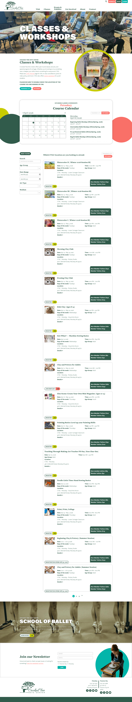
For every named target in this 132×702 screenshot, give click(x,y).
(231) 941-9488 (104, 683)
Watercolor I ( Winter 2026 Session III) (73, 220)
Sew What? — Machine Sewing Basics (73, 336)
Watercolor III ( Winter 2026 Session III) (74, 191)
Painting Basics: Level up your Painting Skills (76, 422)
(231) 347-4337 (93, 683)
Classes (47, 9)
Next (82, 595)
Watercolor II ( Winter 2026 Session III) (74, 162)
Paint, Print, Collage (65, 509)
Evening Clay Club (65, 278)
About (82, 9)
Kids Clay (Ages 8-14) (66, 307)
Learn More (25, 635)
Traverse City (25, 88)
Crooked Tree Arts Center (13, 5)
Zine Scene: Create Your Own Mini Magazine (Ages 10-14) (81, 394)
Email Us (96, 690)
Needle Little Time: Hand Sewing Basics (74, 480)
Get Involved (70, 9)
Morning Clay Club (65, 249)
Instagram (90, 690)
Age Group (24, 165)
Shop (119, 1)
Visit (38, 9)
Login (125, 1)
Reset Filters (25, 154)
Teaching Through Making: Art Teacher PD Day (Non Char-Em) (72, 451)
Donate (112, 1)
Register (49, 186)
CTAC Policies (30, 74)
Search (106, 1)
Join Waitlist (50, 389)
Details (59, 177)
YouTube (93, 690)
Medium (23, 190)
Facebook (87, 690)
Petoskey (37, 88)
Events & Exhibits (58, 8)
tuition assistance (49, 76)
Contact (92, 9)
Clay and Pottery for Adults (69, 365)
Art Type (23, 183)
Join (61, 667)
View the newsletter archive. (35, 663)
